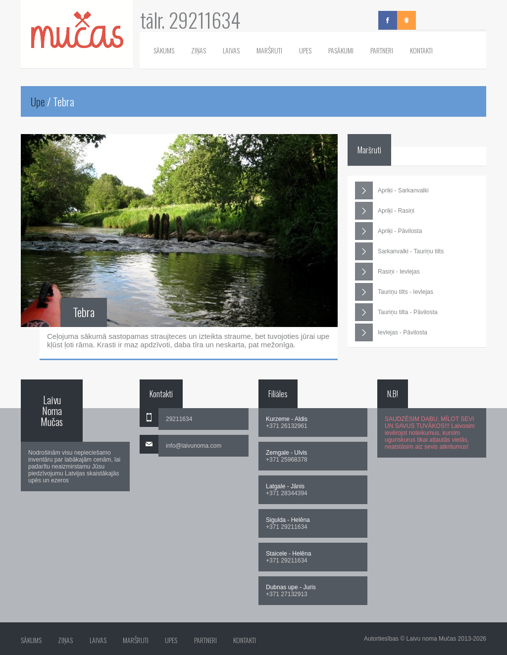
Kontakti (421, 50)
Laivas (231, 50)
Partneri (381, 50)
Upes (305, 50)
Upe (38, 101)
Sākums (163, 50)
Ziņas (198, 50)
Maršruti (269, 50)
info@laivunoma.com (193, 445)
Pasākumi (341, 50)
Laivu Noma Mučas (52, 410)
